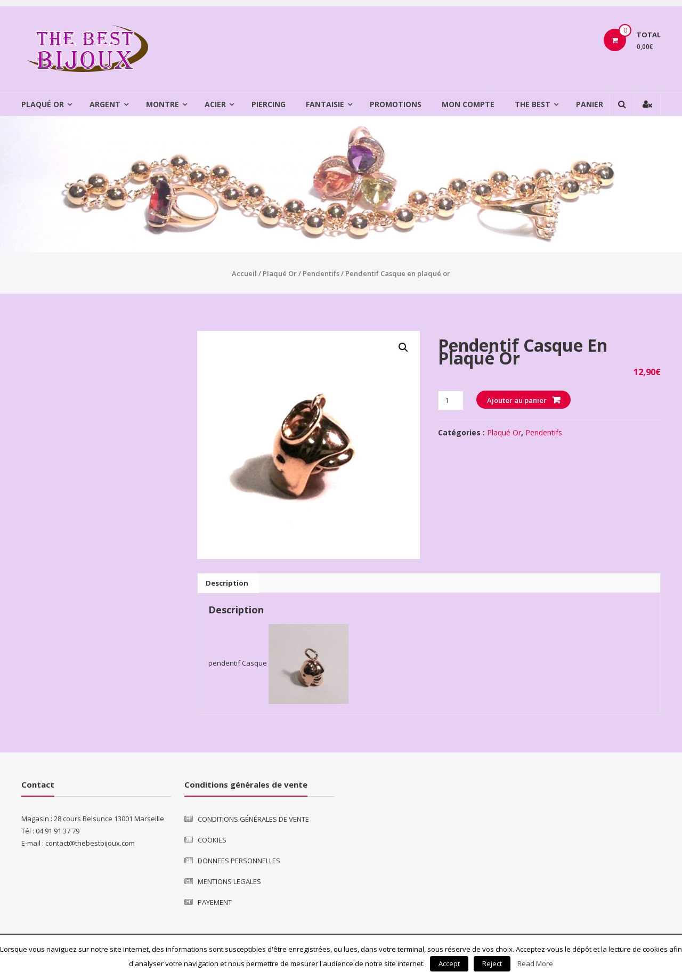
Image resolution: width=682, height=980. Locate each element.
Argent (105, 104)
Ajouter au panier (517, 400)
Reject (492, 963)
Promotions (395, 104)
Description (227, 583)
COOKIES (212, 840)
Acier (215, 104)
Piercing (268, 104)
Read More (535, 963)
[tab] (227, 583)
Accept (449, 963)
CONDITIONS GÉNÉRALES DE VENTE (253, 819)
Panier (589, 104)
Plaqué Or (42, 104)
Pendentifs (321, 273)
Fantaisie (325, 104)
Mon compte (468, 104)
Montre (162, 104)
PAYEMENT (215, 902)
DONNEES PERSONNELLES (239, 860)
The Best (532, 104)
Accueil (244, 273)
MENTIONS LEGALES (229, 881)
